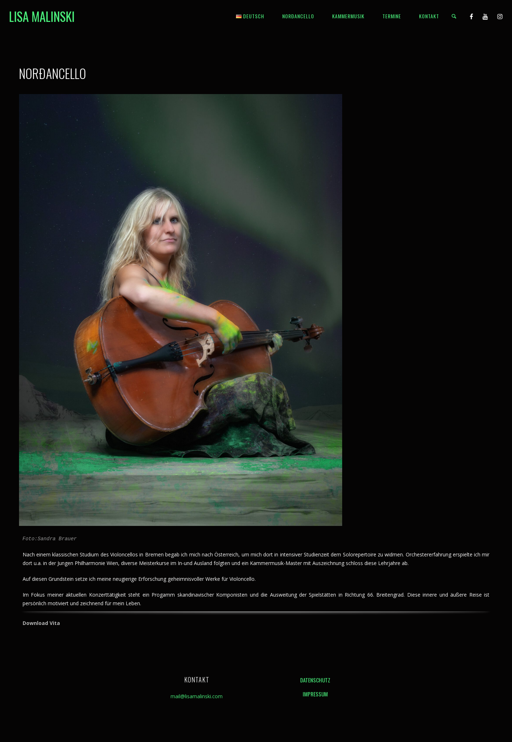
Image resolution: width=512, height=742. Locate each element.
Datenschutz (315, 680)
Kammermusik (348, 16)
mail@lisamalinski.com (197, 696)
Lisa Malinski (42, 16)
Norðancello (298, 16)
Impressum (315, 694)
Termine (391, 16)
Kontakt (429, 16)
